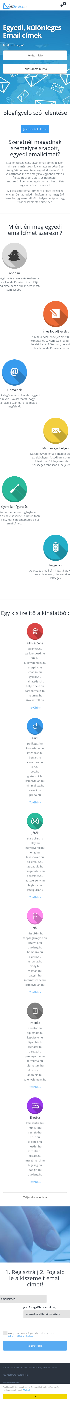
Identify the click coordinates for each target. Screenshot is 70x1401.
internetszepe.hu (35, 1164)
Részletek (26, 1390)
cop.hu (35, 956)
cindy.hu (35, 1150)
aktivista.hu (35, 1254)
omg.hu (35, 1036)
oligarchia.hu (35, 1226)
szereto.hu (35, 1316)
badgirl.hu (35, 1159)
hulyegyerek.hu (35, 1032)
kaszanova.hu (35, 937)
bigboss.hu (35, 1069)
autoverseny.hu (35, 1064)
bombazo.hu (35, 1136)
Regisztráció (35, 55)
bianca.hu (35, 1141)
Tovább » (35, 892)
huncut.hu (35, 1312)
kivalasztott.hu (35, 884)
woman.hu (35, 1155)
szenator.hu (35, 1231)
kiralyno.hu (35, 1127)
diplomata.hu (35, 1217)
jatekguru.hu (35, 1074)
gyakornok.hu (35, 960)
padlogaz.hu (35, 928)
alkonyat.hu (35, 833)
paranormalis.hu (35, 875)
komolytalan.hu (35, 965)
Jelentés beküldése (35, 129)
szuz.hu (35, 1321)
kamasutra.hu (35, 1307)
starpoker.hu (35, 1022)
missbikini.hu (35, 1117)
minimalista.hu (35, 970)
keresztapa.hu (35, 932)
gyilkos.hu (35, 861)
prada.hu (35, 979)
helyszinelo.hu (35, 870)
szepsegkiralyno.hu (35, 1122)
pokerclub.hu (35, 1046)
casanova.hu (35, 946)
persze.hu (35, 1235)
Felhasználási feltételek (15, 1375)
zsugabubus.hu (35, 1055)
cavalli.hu (35, 974)
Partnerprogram (11, 1382)
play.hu (35, 1027)
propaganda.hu (35, 1240)
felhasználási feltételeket (21, 1336)
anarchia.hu (35, 1259)
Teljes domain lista (35, 69)
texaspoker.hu (35, 1041)
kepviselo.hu (35, 1221)
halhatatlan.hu (35, 865)
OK (35, 1396)
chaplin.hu (35, 856)
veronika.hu (35, 1145)
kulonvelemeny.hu (35, 847)
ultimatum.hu (35, 1249)
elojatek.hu (35, 1326)
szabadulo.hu (35, 1050)
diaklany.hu (35, 1131)
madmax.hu (35, 879)
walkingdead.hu (35, 837)
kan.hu (35, 951)
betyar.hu (35, 942)
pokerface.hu (35, 1060)
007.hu (35, 842)
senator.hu (35, 1212)
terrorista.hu (35, 1245)
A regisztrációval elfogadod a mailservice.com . (32, 1334)
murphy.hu (35, 851)
